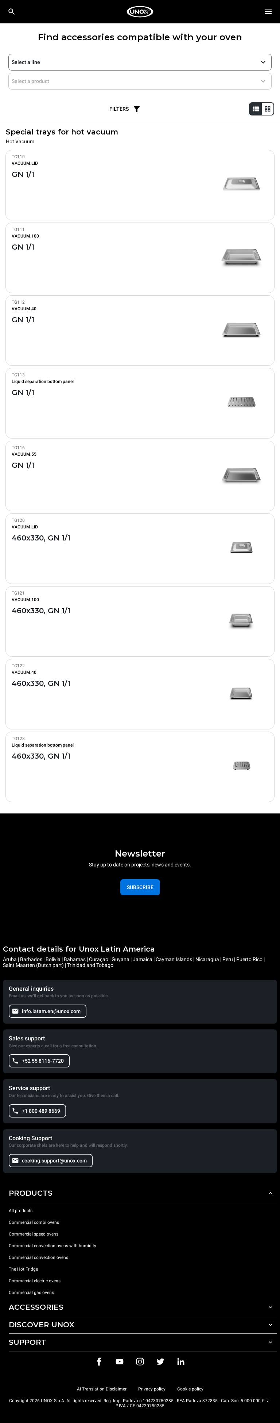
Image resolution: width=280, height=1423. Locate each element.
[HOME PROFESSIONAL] (140, 11)
